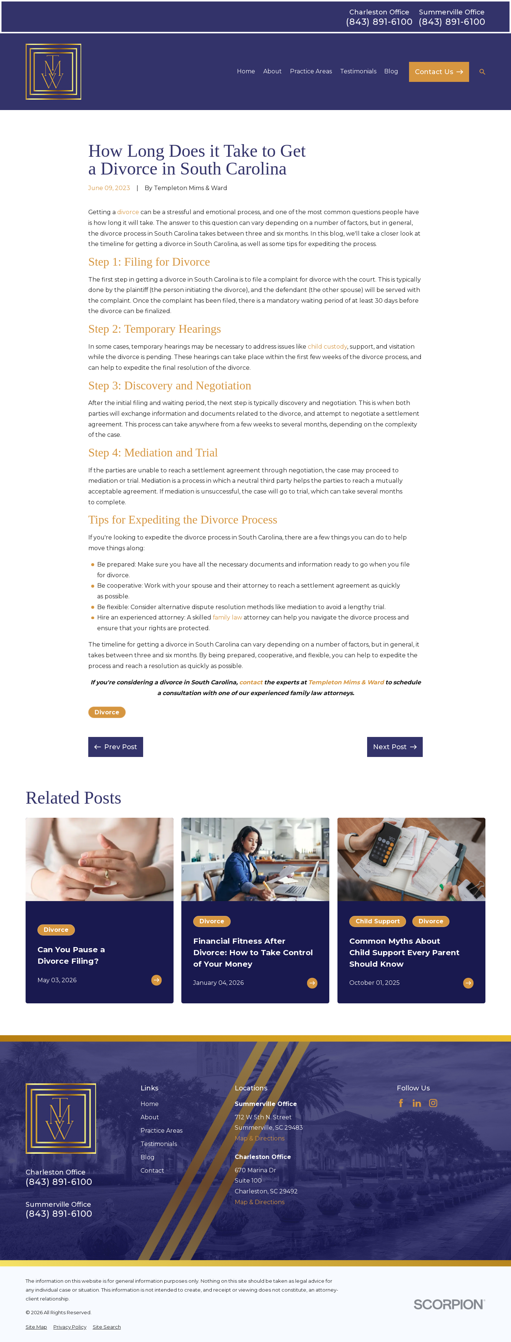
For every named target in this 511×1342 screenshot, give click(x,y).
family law (227, 617)
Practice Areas (161, 1130)
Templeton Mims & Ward (346, 682)
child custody (327, 346)
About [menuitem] (272, 71)
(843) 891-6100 (379, 21)
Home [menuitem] (246, 71)
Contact (152, 1170)
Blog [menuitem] (391, 71)
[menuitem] (36, 1327)
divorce (128, 212)
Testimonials (159, 1143)
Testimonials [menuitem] (358, 71)
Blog (148, 1157)
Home (150, 1103)
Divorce (107, 712)
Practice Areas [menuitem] (311, 71)
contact (251, 682)
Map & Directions (259, 1138)
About (150, 1117)
